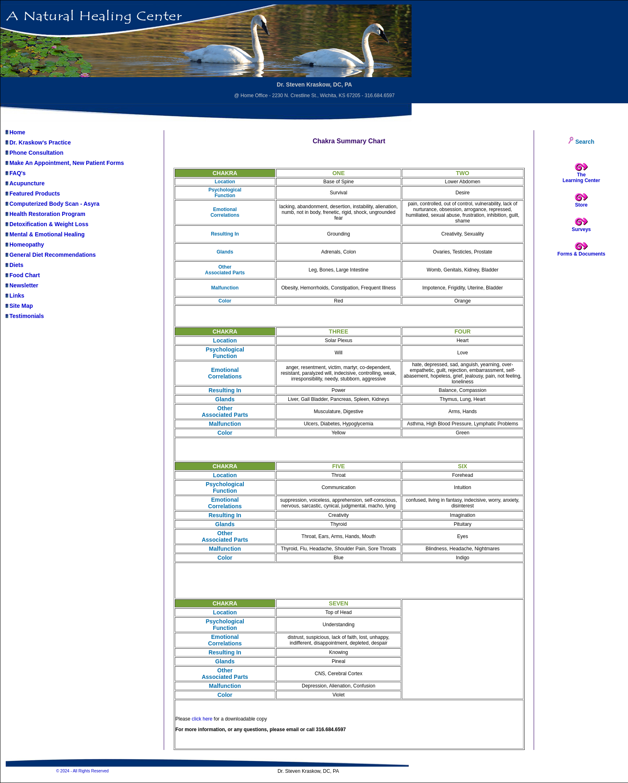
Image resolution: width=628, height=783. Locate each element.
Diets (13, 265)
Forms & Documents (581, 254)
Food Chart (22, 275)
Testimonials (24, 316)
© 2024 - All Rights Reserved (82, 771)
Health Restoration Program (44, 214)
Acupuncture (24, 183)
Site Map (18, 306)
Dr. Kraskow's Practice (37, 142)
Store (581, 205)
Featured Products (32, 193)
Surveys (581, 229)
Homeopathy (24, 244)
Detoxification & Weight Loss (46, 224)
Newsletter (21, 285)
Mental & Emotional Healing (44, 234)
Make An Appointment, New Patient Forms (64, 163)
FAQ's (15, 173)
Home (14, 132)
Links (14, 295)
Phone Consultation (33, 152)
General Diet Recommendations (50, 254)
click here (202, 719)
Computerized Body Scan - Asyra (51, 203)
